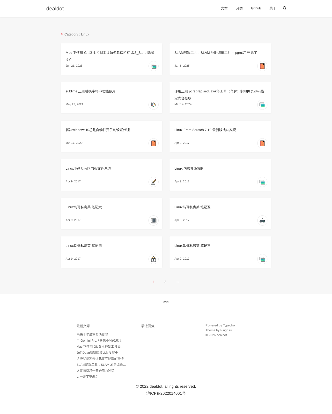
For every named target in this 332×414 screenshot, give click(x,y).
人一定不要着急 (88, 377)
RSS (166, 302)
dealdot (55, 8)
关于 (272, 8)
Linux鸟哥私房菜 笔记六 (84, 207)
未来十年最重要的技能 (92, 334)
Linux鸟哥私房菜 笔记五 (192, 207)
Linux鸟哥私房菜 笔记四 (84, 246)
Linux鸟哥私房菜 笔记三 (192, 246)
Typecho (229, 325)
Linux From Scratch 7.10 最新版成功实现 (205, 130)
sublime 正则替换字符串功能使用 (91, 91)
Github (256, 8)
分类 (239, 8)
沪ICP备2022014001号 (166, 394)
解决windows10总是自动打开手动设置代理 (98, 130)
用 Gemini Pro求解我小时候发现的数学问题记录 (110, 340)
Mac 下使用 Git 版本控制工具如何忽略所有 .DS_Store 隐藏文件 (121, 346)
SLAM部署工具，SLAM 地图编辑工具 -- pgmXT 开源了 (215, 53)
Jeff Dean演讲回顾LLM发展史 (97, 352)
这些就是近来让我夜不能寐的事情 (100, 358)
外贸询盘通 (213, 349)
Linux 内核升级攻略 (189, 168)
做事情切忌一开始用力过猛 (95, 371)
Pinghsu (226, 330)
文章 (224, 8)
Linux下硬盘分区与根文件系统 (88, 168)
